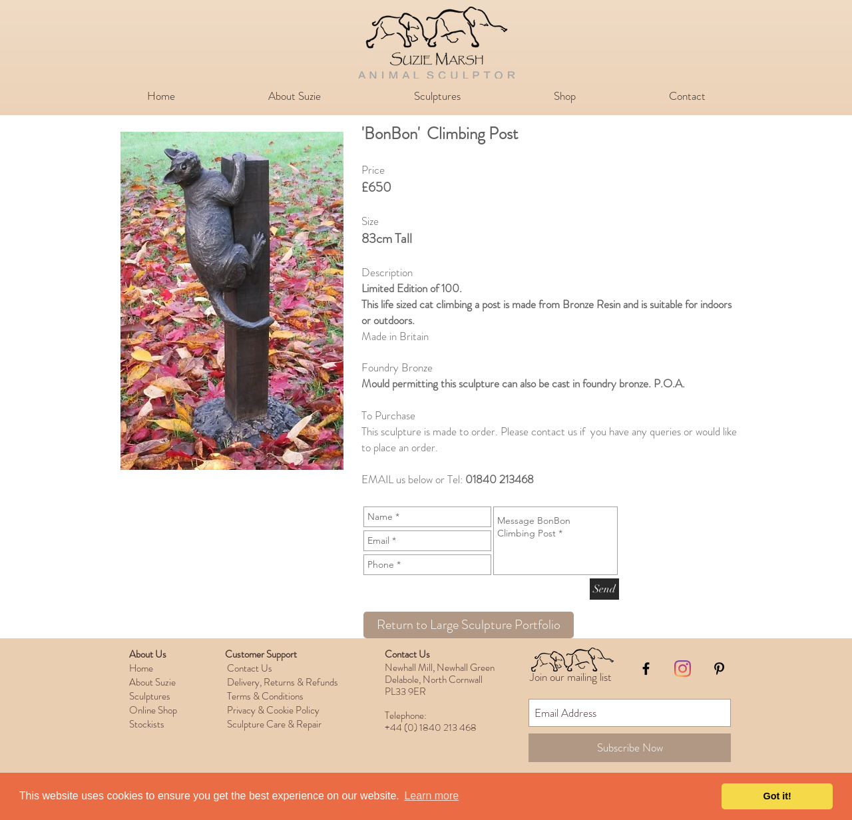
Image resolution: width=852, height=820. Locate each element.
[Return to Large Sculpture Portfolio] (468, 625)
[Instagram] (682, 668)
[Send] (604, 589)
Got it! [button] (777, 796)
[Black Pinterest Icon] (719, 668)
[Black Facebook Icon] (646, 668)
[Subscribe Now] (630, 747)
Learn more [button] (431, 795)
